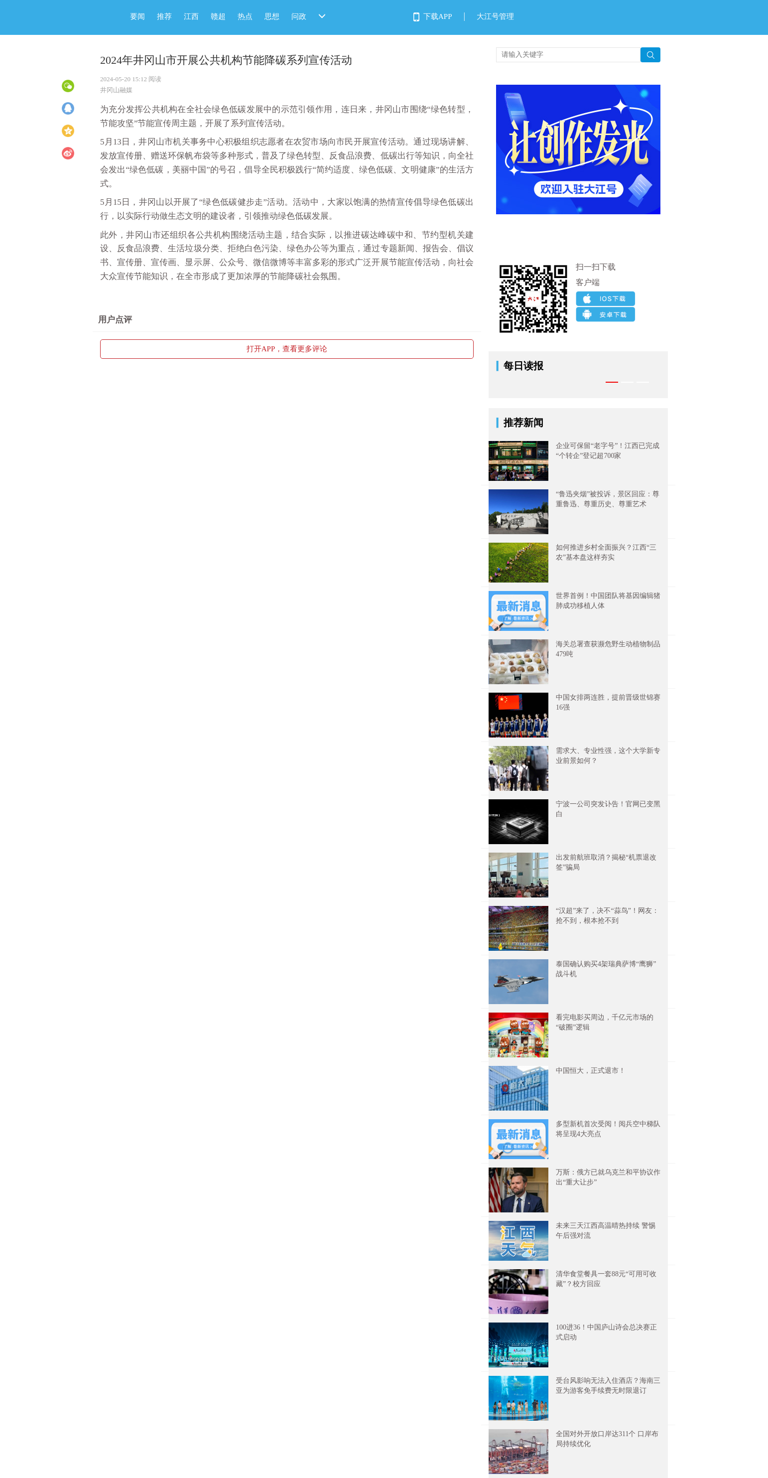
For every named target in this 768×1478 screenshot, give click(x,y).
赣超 (218, 16)
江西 (191, 16)
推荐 (164, 16)
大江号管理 (495, 16)
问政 (298, 16)
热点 (245, 16)
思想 (271, 16)
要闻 (137, 16)
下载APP (437, 16)
